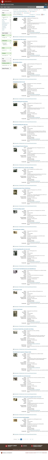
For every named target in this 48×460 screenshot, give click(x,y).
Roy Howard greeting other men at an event (21, 249)
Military (3, 29)
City (3, 58)
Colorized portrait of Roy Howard (19, 39)
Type (3, 12)
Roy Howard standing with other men (20, 124)
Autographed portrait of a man (19, 82)
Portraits (3, 21)
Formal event (4, 27)
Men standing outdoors (17, 62)
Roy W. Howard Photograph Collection (31, 36)
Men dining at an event (17, 289)
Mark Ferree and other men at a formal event (21, 376)
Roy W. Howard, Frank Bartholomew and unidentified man (24, 268)
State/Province (5, 68)
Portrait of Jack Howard (17, 309)
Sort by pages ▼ (32, 14)
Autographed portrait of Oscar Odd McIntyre (21, 188)
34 (30, 439)
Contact (8, 7)
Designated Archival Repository (23, 449)
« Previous (15, 439)
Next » (22, 14)
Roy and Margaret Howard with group (20, 146)
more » (3, 30)
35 (32, 439)
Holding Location (6, 63)
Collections (4, 40)
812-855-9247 (38, 32)
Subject (3, 15)
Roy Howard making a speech (19, 208)
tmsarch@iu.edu (32, 32)
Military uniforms (4, 24)
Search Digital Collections (31, 7)
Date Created (5, 33)
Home (2, 7)
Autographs (4, 26)
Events (3, 20)
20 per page (38, 14)
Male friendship (4, 19)
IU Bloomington (16, 36)
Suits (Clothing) (4, 25)
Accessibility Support (15, 449)
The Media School (21, 36)
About (5, 7)
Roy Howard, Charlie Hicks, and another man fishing (23, 329)
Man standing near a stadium (18, 229)
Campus (4, 53)
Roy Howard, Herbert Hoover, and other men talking (23, 167)
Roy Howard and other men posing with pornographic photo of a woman (27, 397)
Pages (3, 35)
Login (46, 4)
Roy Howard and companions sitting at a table (22, 352)
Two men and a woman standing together (21, 417)
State (3, 48)
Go (45, 7)
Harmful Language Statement (31, 449)
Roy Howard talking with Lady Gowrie (20, 101)
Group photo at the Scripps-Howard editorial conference (24, 16)
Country (4, 61)
